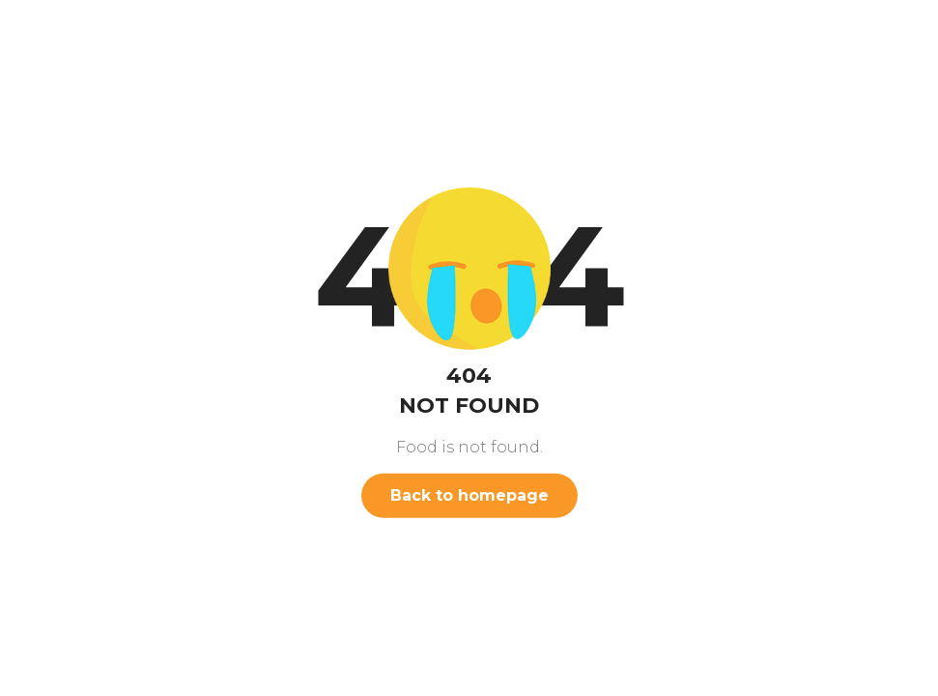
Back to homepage (469, 495)
